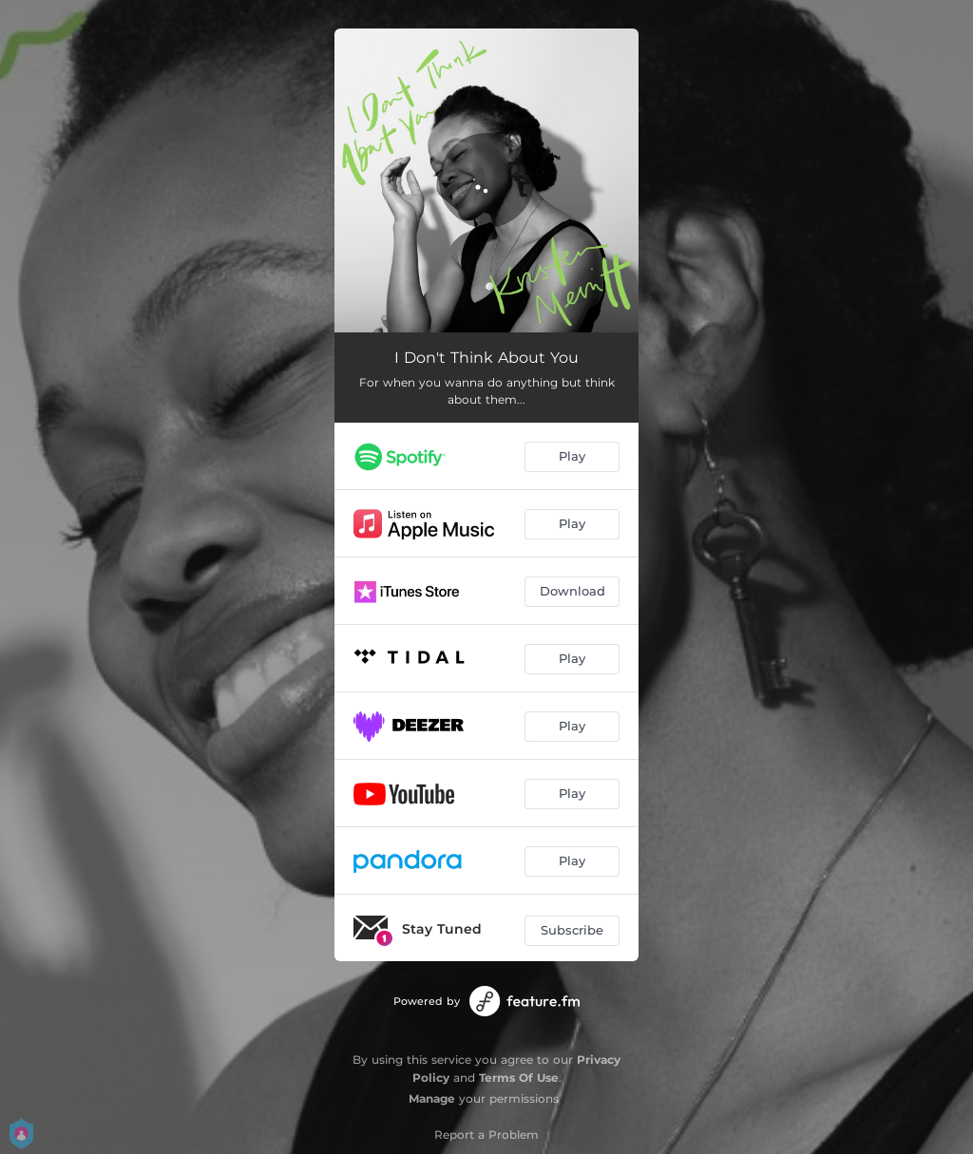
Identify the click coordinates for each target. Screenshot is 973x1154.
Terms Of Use (519, 1077)
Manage (432, 1098)
